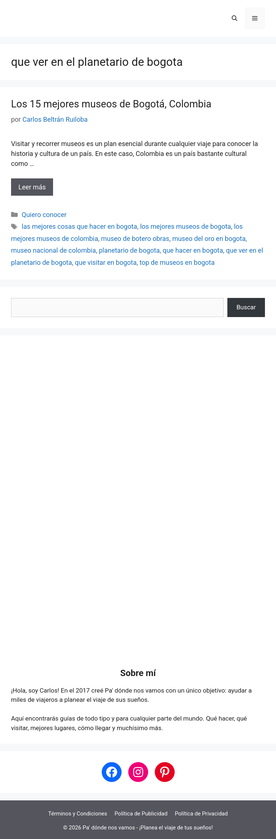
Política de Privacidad (201, 813)
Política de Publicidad (141, 813)
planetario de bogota (129, 250)
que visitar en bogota (106, 262)
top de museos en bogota (177, 262)
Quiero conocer (44, 214)
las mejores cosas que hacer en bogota (79, 226)
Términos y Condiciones (77, 813)
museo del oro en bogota (208, 238)
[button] (234, 18)
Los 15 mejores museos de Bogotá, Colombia (111, 104)
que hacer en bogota (193, 250)
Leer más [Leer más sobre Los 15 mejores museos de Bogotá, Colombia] (32, 187)
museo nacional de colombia (53, 250)
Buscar (246, 307)
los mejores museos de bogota (185, 226)
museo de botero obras (135, 238)
